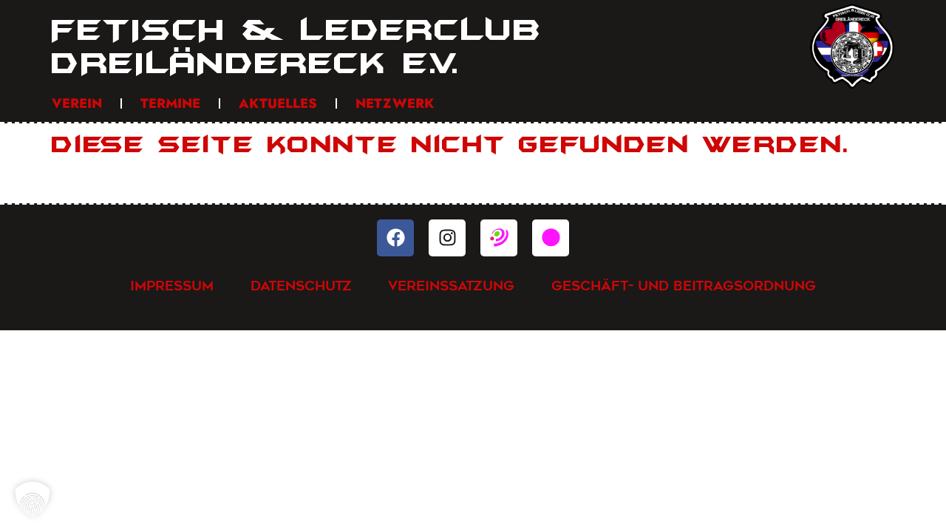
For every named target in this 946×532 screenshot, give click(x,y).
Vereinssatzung (452, 285)
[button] (32, 499)
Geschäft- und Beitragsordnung (684, 285)
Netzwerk (394, 103)
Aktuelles (278, 103)
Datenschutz (301, 285)
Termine (170, 103)
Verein (77, 103)
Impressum (172, 285)
